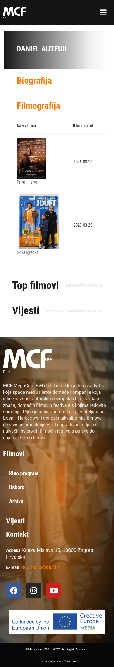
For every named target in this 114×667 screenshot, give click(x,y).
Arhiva (16, 501)
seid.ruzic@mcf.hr (39, 567)
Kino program (24, 473)
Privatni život (28, 182)
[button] (103, 12)
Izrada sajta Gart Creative (57, 661)
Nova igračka (28, 252)
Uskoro (17, 487)
